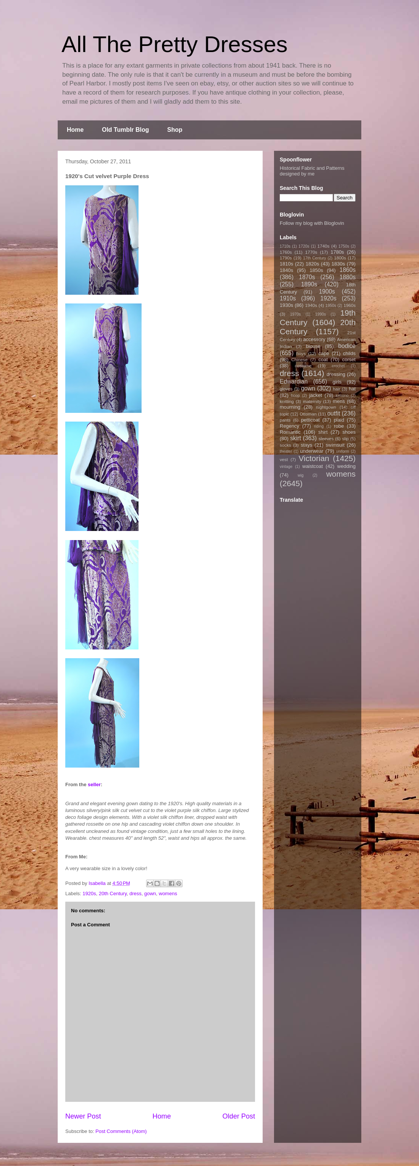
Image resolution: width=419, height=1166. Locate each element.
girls (337, 382)
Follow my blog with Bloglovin (312, 223)
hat (352, 389)
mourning (290, 407)
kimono (342, 395)
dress (135, 893)
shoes (349, 432)
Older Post (238, 1116)
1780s (337, 252)
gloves (286, 388)
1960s (349, 305)
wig (301, 475)
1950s (330, 305)
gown (150, 893)
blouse (313, 346)
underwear (311, 451)
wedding (346, 466)
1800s (340, 257)
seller (94, 784)
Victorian (314, 458)
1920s (89, 893)
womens (168, 893)
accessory (314, 339)
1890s (309, 284)
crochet (338, 366)
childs (349, 353)
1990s (320, 314)
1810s (286, 264)
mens (339, 401)
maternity (312, 401)
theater (286, 451)
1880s (348, 277)
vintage (286, 467)
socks (285, 444)
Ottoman (308, 413)
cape (323, 353)
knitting (287, 401)
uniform (342, 451)
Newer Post (83, 1116)
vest (284, 459)
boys (301, 353)
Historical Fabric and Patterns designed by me (312, 171)
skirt (295, 438)
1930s (286, 305)
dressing (336, 374)
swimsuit (335, 445)
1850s (316, 270)
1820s (312, 264)
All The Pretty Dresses (174, 44)
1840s (286, 270)
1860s (347, 270)
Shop (175, 129)
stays (306, 445)
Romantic (290, 432)
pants (285, 419)
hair (336, 388)
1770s (311, 252)
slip (345, 438)
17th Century (314, 258)
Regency (289, 426)
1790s (286, 257)
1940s (311, 305)
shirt (323, 432)
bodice (347, 346)
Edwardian (294, 381)
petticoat (310, 420)
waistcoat (312, 466)
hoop (295, 395)
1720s (304, 246)
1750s (344, 246)
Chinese (299, 359)
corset (349, 359)
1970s (295, 314)
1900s (327, 291)
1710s (285, 246)
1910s (288, 298)
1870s (307, 277)
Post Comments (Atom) (121, 1131)
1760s (286, 252)
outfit (333, 413)
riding (318, 426)
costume (303, 365)
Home (75, 129)
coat (323, 359)
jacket (315, 395)
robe (339, 426)
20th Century (112, 893)
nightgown (326, 406)
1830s (338, 264)
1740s (323, 245)
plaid (339, 420)
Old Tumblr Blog (125, 129)
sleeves (326, 438)
